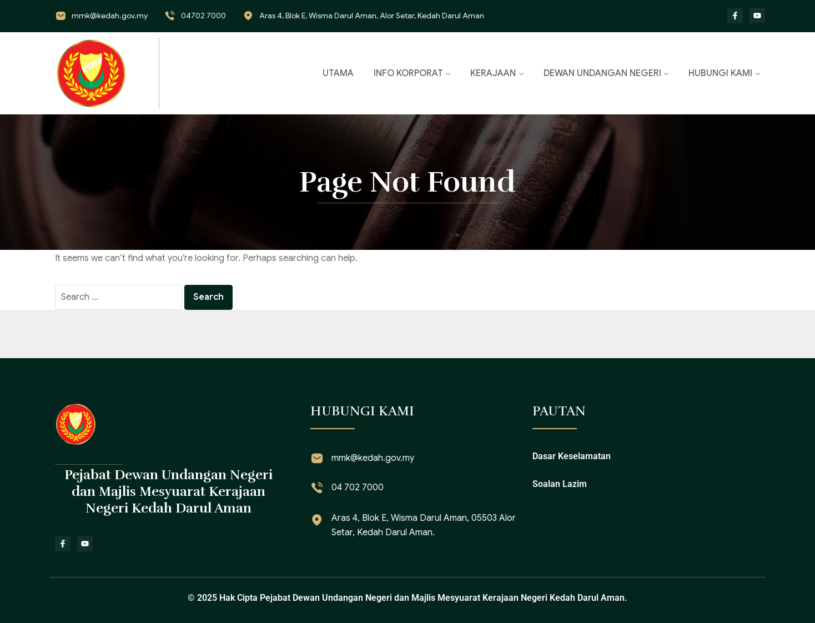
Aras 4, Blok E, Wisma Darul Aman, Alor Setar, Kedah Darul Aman (371, 16)
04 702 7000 (357, 487)
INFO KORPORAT (408, 73)
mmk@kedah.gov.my (110, 16)
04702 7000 (203, 16)
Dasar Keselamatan (571, 456)
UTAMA (338, 73)
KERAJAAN (493, 73)
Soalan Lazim (559, 484)
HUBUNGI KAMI (720, 73)
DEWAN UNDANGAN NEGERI (602, 73)
